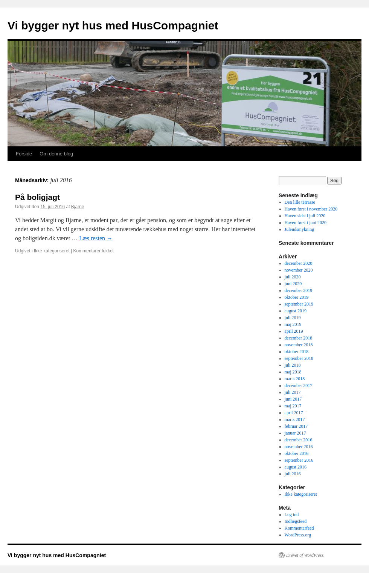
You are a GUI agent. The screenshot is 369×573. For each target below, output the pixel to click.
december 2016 (299, 439)
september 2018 (299, 358)
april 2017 (294, 412)
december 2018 (299, 338)
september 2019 (299, 304)
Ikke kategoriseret (52, 250)
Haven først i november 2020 (311, 209)
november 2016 (299, 446)
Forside (24, 154)
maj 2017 (293, 406)
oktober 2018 (297, 351)
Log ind (292, 514)
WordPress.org (298, 535)
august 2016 (295, 467)
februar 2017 (296, 426)
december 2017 (299, 385)
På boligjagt (37, 197)
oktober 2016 (297, 453)
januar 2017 (295, 433)
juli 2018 (293, 365)
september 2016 (299, 460)
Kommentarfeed (299, 528)
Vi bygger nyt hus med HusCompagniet (113, 25)
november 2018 (299, 344)
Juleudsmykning (299, 229)
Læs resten (96, 238)
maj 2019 (293, 324)
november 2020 (299, 270)
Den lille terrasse (300, 202)
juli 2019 (293, 317)
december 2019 (299, 290)
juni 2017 (293, 399)
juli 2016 (293, 473)
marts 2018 (295, 378)
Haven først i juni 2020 (305, 222)
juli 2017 (293, 392)
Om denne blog (56, 154)
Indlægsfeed (296, 521)
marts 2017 (295, 419)
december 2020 (299, 263)
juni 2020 (293, 283)
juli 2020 (293, 277)
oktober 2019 (297, 297)
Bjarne (77, 206)
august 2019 (295, 310)
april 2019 (294, 331)
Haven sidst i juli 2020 (305, 215)
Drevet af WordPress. (305, 555)
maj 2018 (293, 372)
